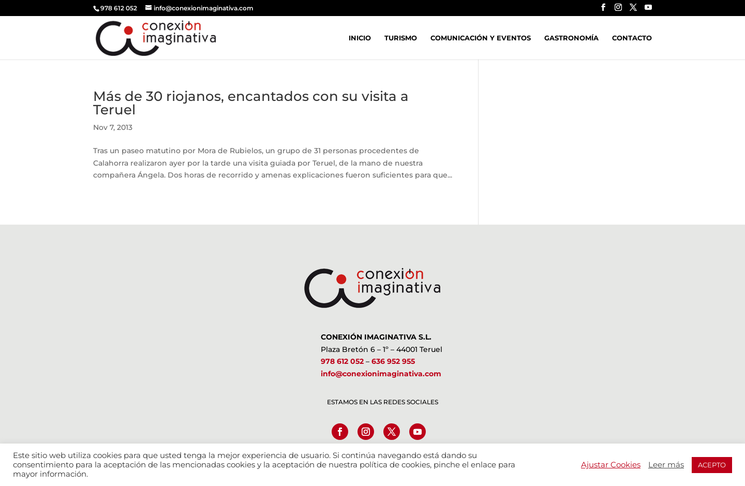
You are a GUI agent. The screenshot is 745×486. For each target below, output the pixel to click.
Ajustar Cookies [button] (610, 464)
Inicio (360, 38)
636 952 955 (393, 361)
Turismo (400, 38)
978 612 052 (342, 361)
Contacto (632, 38)
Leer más (666, 464)
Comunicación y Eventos (480, 38)
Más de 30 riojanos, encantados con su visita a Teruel (251, 103)
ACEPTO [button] (712, 465)
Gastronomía (571, 38)
